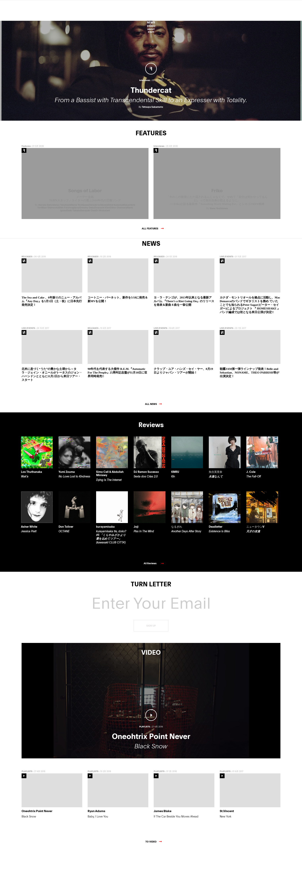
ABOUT (151, 29)
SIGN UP (151, 645)
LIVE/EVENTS (226, 272)
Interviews (159, 161)
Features (151, 19)
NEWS (151, 22)
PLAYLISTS (27, 791)
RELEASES (27, 272)
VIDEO (151, 26)
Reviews (151, 16)
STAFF (151, 31)
